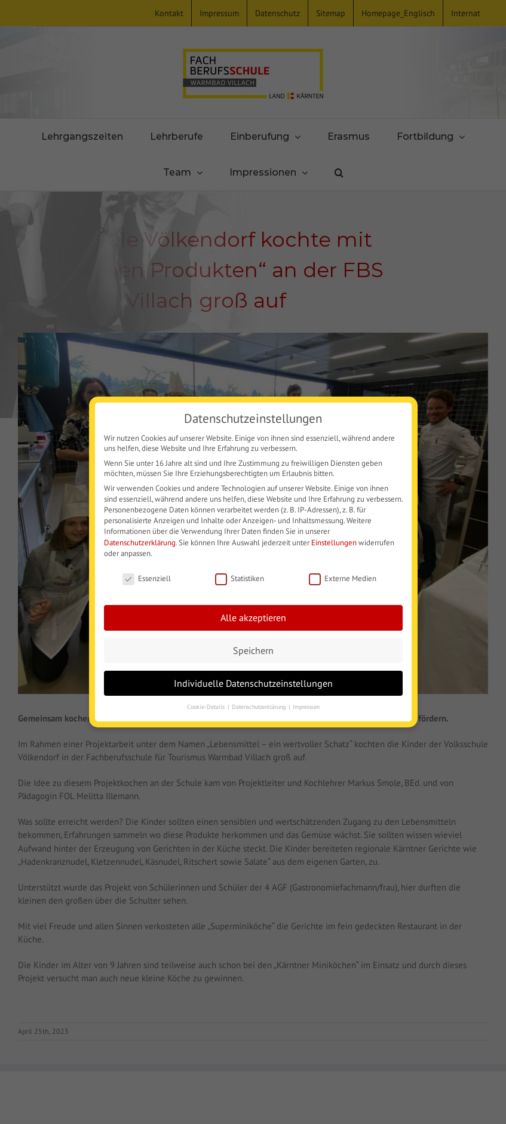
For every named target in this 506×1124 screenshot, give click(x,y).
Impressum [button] (306, 707)
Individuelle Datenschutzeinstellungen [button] (253, 683)
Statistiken (239, 578)
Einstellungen (334, 543)
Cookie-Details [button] (206, 707)
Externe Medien (342, 578)
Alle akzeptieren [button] (253, 617)
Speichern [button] (253, 650)
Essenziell (146, 578)
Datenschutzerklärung (140, 543)
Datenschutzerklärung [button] (259, 707)
